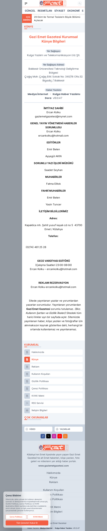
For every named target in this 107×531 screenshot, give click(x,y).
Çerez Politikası (16, 517)
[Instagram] (54, 436)
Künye (53, 477)
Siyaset (59, 10)
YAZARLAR (63, 429)
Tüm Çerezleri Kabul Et (27, 523)
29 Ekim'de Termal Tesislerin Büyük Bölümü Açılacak (57, 19)
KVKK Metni (38, 517)
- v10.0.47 (53, 96)
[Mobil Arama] (80, 3)
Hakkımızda (53, 472)
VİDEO (30, 429)
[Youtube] (59, 436)
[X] (48, 436)
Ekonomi (73, 10)
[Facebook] (43, 436)
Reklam (53, 482)
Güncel (30, 10)
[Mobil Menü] (26, 3)
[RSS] (65, 436)
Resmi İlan (45, 10)
